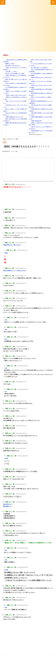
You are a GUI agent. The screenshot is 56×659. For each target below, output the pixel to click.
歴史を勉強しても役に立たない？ (11, 65)
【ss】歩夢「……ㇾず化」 (10, 71)
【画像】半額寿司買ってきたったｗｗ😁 (13, 116)
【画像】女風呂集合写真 (35, 120)
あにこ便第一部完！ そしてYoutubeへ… (38, 67)
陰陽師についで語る (8, 63)
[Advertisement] (28, 636)
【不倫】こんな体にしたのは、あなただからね (14, 95)
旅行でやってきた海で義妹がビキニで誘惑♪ (14, 73)
